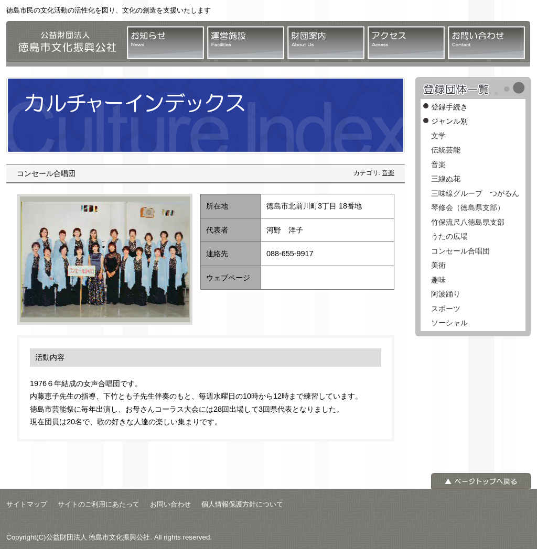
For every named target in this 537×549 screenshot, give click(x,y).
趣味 (438, 280)
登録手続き (449, 107)
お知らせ (165, 42)
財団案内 (325, 42)
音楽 (388, 173)
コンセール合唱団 (460, 251)
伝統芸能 (445, 150)
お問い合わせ (486, 42)
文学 (438, 135)
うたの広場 (449, 236)
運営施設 (245, 42)
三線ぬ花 (445, 178)
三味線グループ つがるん (475, 193)
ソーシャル (449, 323)
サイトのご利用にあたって (98, 504)
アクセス (406, 42)
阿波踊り (445, 294)
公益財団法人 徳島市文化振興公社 (64, 44)
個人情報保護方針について (242, 504)
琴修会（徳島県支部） (467, 207)
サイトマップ (26, 504)
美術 (438, 265)
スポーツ (445, 308)
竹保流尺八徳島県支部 (467, 222)
